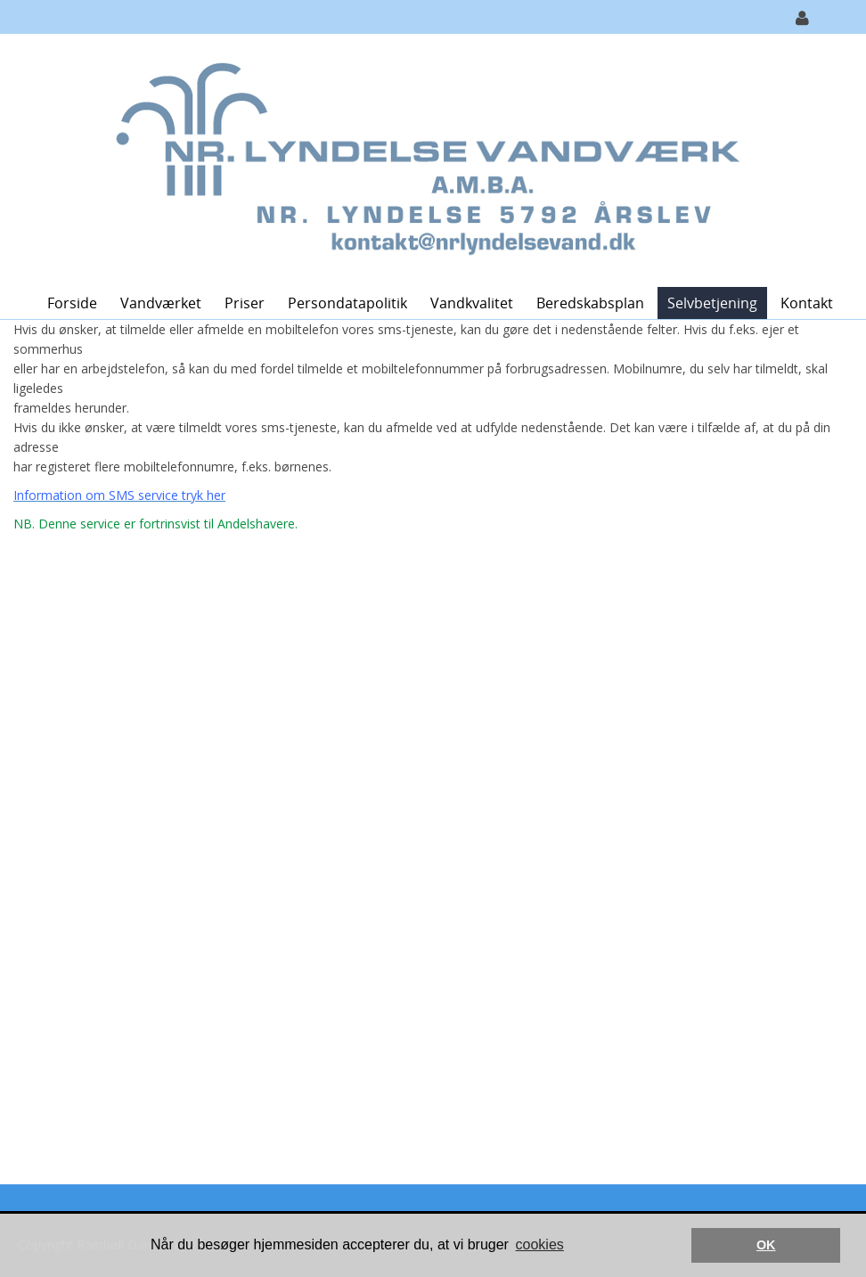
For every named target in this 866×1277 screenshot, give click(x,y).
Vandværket (160, 303)
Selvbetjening (712, 303)
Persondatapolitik (347, 303)
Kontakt (806, 303)
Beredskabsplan (590, 303)
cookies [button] (540, 1244)
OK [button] (766, 1245)
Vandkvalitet (471, 303)
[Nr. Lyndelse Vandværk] (426, 159)
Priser (245, 303)
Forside (72, 303)
